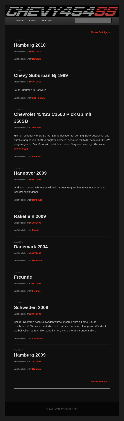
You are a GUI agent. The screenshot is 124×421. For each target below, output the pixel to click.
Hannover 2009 (30, 173)
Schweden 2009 (31, 307)
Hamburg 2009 (30, 355)
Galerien (19, 20)
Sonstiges (47, 20)
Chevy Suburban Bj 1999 (41, 75)
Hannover (37, 200)
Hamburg (37, 59)
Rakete (35, 230)
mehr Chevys (38, 98)
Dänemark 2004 (31, 246)
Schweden (37, 338)
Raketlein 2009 (30, 216)
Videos (32, 20)
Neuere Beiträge (100, 32)
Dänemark (37, 260)
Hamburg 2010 (30, 45)
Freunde (36, 156)
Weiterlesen (22, 148)
